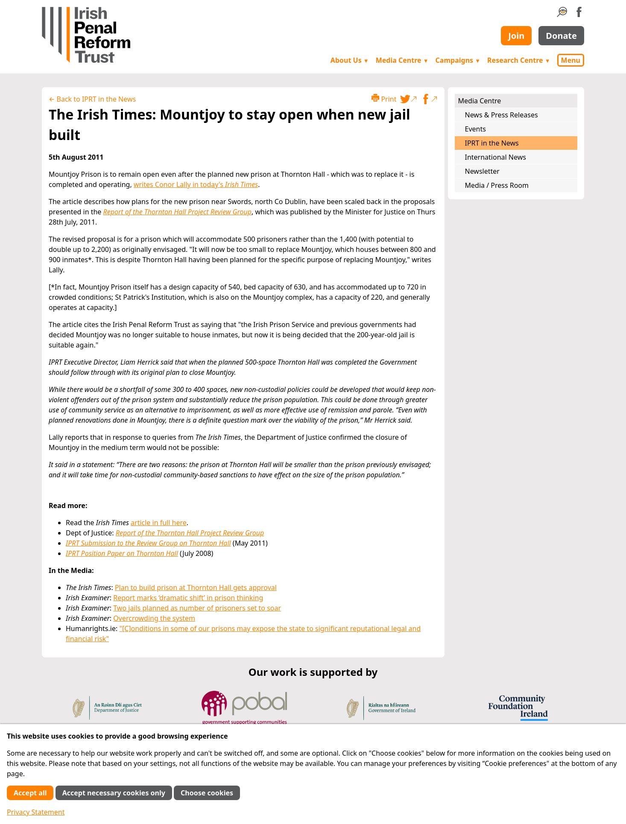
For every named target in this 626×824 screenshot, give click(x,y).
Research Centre (518, 60)
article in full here (159, 522)
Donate (561, 35)
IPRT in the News (492, 143)
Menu (570, 60)
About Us (350, 60)
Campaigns (458, 60)
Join (516, 35)
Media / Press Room (497, 185)
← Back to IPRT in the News (92, 99)
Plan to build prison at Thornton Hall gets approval (196, 587)
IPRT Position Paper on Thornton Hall (122, 553)
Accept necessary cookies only (113, 793)
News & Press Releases (501, 115)
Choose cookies (207, 793)
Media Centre (402, 60)
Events (475, 129)
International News (495, 157)
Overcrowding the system (154, 618)
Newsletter (482, 171)
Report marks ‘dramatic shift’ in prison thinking (188, 597)
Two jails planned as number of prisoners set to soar (197, 608)
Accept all (30, 793)
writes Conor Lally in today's (196, 184)
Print (384, 99)
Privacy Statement (36, 812)
